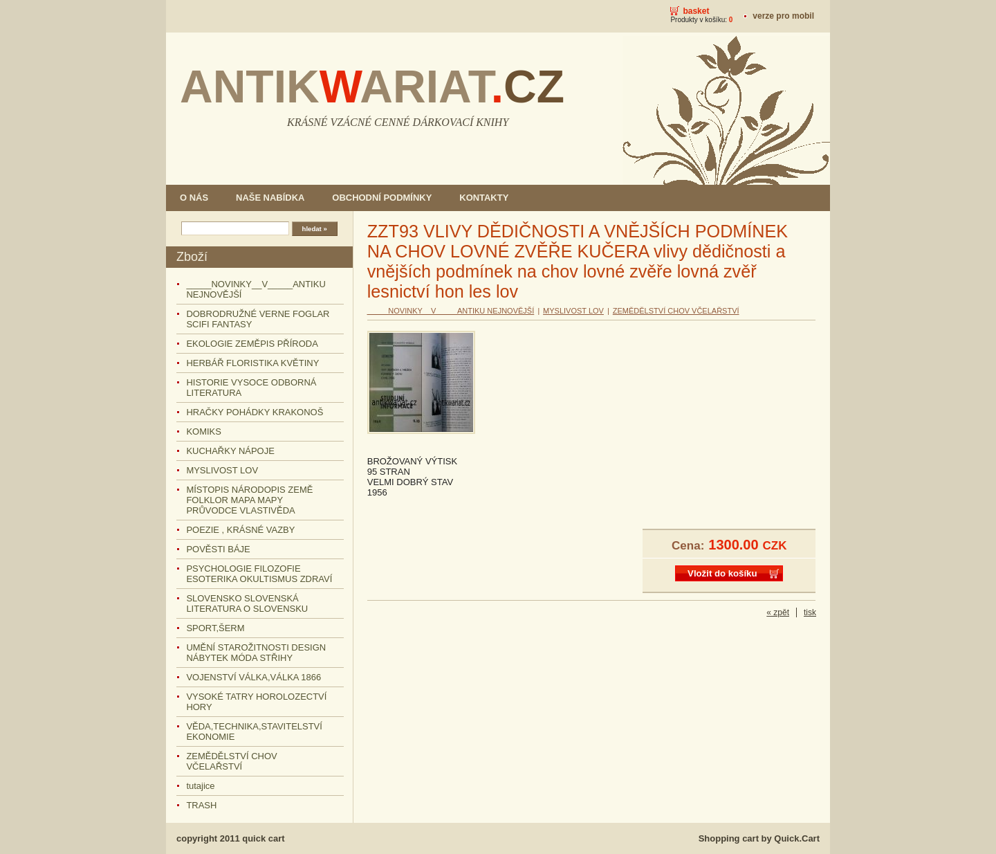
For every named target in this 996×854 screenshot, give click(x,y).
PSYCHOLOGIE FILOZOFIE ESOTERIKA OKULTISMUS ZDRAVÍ (259, 573)
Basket (696, 11)
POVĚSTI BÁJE (218, 549)
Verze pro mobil (783, 16)
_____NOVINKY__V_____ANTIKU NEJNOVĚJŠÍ (255, 289)
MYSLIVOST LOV (222, 470)
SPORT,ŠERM (215, 628)
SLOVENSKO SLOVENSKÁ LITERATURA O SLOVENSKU (247, 603)
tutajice (200, 786)
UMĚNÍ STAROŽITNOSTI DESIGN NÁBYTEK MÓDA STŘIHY (256, 652)
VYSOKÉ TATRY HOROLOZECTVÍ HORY (256, 701)
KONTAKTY (483, 197)
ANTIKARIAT (372, 86)
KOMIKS (203, 431)
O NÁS (194, 197)
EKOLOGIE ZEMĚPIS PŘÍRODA (251, 343)
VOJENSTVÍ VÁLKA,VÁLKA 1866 (253, 677)
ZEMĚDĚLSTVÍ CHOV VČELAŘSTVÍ (231, 761)
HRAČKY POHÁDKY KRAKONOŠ (254, 412)
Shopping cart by (759, 838)
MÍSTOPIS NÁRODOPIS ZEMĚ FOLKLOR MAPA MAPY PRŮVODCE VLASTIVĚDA (249, 500)
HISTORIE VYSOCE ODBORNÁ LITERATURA (251, 387)
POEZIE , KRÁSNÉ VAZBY (240, 530)
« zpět (777, 612)
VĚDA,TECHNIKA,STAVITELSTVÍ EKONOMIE (254, 731)
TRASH (201, 805)
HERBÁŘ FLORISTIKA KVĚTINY (252, 363)
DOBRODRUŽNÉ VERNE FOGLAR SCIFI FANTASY (257, 319)
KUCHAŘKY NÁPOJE (230, 451)
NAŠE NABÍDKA (270, 197)
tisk (810, 612)
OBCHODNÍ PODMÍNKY (382, 197)
